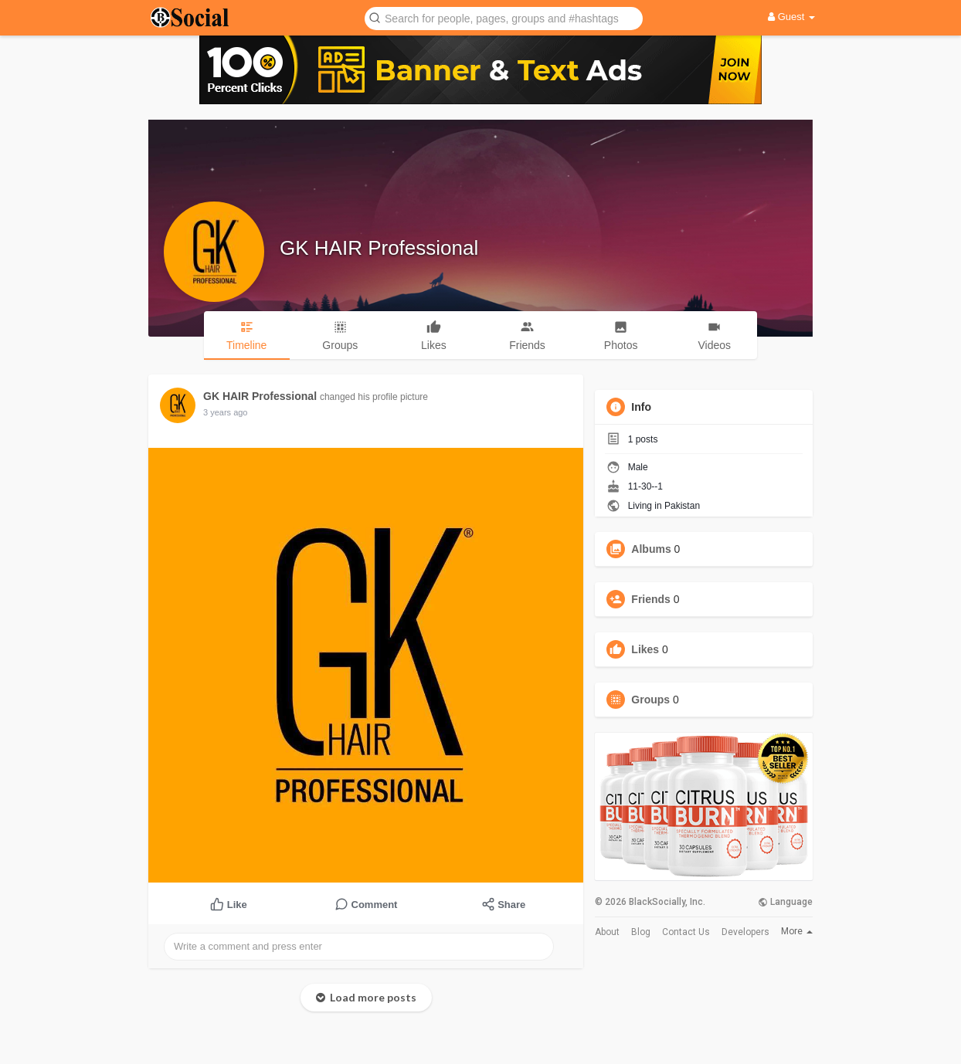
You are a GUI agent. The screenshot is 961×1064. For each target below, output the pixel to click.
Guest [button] (791, 16)
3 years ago (225, 412)
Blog (640, 932)
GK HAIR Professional (379, 247)
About (607, 932)
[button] (503, 17)
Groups (650, 699)
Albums (651, 549)
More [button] (797, 931)
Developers (745, 932)
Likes (645, 649)
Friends (651, 599)
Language (785, 901)
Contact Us (686, 932)
